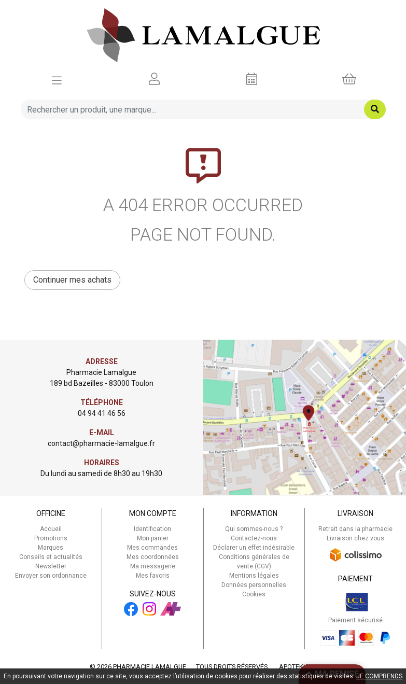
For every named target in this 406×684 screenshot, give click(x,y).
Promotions (50, 538)
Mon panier (153, 538)
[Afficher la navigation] (56, 79)
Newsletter (50, 566)
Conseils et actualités (50, 557)
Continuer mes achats (72, 280)
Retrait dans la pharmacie (355, 529)
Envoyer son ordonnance (51, 575)
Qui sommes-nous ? (254, 529)
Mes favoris (153, 575)
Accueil (51, 529)
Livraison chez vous (355, 538)
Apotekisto (298, 667)
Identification (152, 529)
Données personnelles (253, 585)
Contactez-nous (254, 538)
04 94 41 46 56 (101, 413)
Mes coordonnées (153, 557)
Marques (50, 547)
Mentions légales (254, 575)
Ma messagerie (152, 566)
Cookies (253, 594)
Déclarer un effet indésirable (254, 547)
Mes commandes (152, 547)
